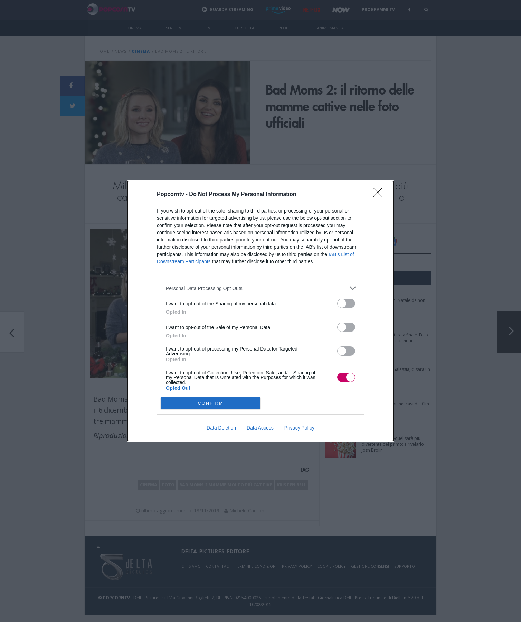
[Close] (380, 194)
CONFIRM (211, 403)
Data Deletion (221, 428)
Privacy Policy (299, 428)
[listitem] (260, 288)
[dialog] (260, 311)
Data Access (260, 428)
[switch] (346, 303)
